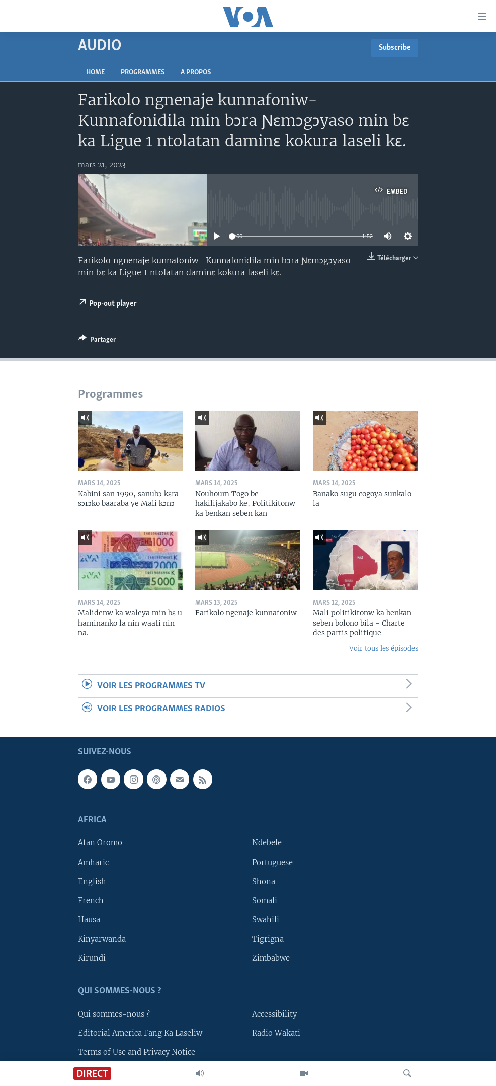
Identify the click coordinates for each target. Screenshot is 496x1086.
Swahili (265, 919)
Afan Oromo (100, 842)
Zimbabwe (271, 957)
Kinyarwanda (102, 938)
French (91, 900)
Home (95, 72)
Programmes (142, 72)
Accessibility (274, 1014)
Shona (263, 881)
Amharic (93, 862)
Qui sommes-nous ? (114, 1014)
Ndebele (267, 842)
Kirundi (92, 957)
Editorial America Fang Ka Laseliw (140, 1033)
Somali (264, 900)
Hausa (89, 919)
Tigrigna (268, 938)
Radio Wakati (276, 1033)
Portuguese (272, 862)
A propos (196, 72)
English (92, 881)
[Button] (97, 341)
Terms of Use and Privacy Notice (136, 1052)
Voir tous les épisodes (383, 648)
